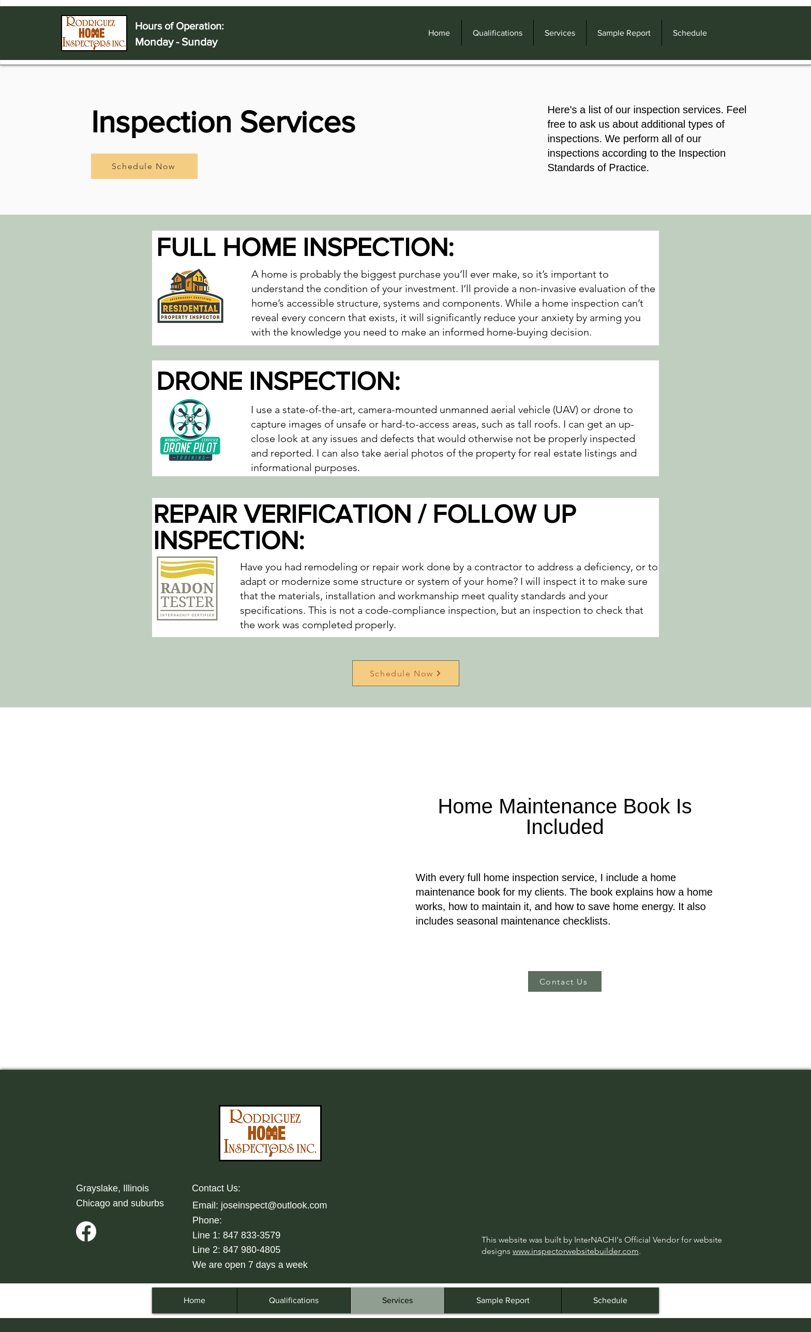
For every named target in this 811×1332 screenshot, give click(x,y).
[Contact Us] (565, 981)
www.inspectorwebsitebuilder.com (576, 1251)
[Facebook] (86, 1231)
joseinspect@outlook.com (274, 1205)
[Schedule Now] (144, 166)
